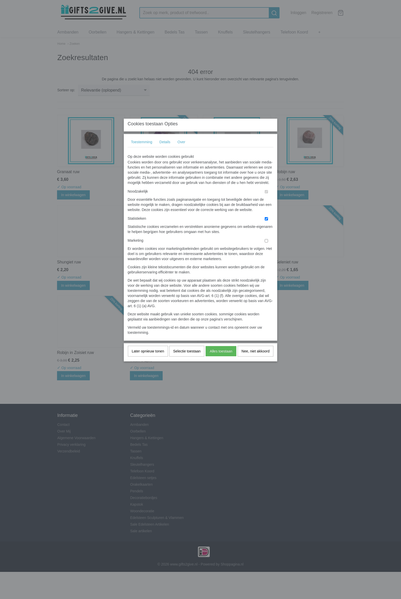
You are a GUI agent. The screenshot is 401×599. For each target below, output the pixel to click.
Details (164, 152)
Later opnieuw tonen (148, 361)
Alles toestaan (221, 361)
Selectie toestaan (187, 361)
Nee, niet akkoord (255, 361)
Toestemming (141, 152)
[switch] (266, 202)
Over (181, 152)
